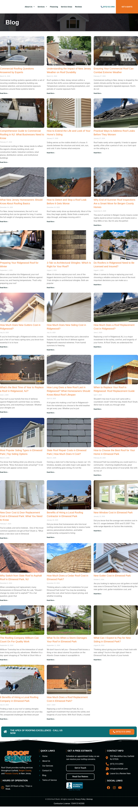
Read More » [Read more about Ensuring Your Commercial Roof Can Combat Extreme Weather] (98, 93)
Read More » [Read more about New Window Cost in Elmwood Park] (98, 531)
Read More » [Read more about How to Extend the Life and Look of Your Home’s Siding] (51, 153)
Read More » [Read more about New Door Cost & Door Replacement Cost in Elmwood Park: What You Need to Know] (4, 538)
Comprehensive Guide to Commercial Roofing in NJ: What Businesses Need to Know (22, 134)
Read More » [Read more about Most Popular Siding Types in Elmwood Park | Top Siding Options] (4, 472)
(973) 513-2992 (109, 7)
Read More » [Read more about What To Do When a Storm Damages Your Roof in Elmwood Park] (51, 660)
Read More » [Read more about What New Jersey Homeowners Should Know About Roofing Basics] (4, 221)
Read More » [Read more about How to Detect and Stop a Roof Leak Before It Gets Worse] (51, 221)
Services (42, 6)
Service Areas (66, 7)
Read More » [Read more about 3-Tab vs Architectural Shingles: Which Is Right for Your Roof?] (51, 287)
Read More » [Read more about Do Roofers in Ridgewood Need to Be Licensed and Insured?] (98, 285)
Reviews (78, 7)
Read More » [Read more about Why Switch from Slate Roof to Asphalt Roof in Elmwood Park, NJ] (4, 600)
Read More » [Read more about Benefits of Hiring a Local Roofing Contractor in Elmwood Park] (51, 537)
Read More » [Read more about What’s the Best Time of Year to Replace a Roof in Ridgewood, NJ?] (4, 412)
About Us (30, 6)
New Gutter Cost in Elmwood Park (112, 575)
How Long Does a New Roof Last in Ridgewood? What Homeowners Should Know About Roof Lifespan (68, 391)
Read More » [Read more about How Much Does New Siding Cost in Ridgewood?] (51, 350)
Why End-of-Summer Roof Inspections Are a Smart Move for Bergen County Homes (114, 203)
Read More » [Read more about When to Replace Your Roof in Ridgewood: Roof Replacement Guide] (98, 409)
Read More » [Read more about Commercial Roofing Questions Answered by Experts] (4, 93)
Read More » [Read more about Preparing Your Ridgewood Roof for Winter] (4, 287)
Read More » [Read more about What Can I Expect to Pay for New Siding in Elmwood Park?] (98, 660)
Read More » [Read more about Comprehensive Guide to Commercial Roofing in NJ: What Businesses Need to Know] (4, 162)
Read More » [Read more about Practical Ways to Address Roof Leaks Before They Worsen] (98, 153)
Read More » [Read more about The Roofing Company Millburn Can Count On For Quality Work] (4, 660)
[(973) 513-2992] (102, 7)
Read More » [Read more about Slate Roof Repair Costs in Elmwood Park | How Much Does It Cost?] (51, 472)
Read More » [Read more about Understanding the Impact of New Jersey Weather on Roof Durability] (51, 93)
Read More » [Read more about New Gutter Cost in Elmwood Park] (98, 594)
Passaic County (11, 774)
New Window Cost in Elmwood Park (113, 512)
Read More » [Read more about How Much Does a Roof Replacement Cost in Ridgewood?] (98, 347)
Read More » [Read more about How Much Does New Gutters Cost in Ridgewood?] (4, 347)
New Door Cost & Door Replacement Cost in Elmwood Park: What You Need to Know (21, 516)
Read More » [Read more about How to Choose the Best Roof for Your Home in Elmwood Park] (98, 475)
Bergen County (25, 771)
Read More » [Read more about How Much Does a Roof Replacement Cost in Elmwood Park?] (51, 719)
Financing (54, 7)
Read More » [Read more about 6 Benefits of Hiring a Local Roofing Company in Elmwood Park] (4, 719)
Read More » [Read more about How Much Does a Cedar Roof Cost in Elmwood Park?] (51, 600)
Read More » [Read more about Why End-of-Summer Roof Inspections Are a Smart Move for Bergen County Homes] (98, 225)
